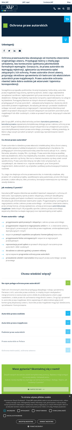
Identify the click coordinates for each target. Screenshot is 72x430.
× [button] (69, 396)
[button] (36, 426)
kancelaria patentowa (50, 121)
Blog (68, 2)
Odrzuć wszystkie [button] (46, 422)
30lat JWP (5, 2)
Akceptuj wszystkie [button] (26, 422)
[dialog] (36, 412)
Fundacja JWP (48, 2)
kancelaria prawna (9, 124)
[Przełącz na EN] (59, 9)
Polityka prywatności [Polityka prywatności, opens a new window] (59, 407)
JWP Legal (26, 2)
